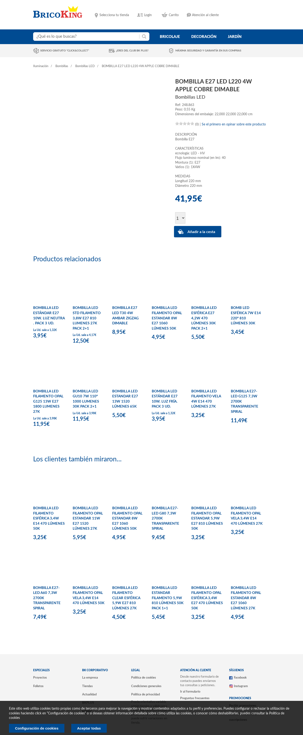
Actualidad (89, 694)
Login (148, 15)
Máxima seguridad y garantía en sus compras (208, 50)
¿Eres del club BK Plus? (132, 50)
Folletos (38, 686)
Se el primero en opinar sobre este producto (234, 124)
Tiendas (87, 686)
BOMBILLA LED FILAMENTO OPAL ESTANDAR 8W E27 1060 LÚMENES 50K (167, 318)
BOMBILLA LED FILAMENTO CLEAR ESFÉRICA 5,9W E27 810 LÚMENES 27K (126, 598)
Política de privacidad (145, 694)
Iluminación (40, 66)
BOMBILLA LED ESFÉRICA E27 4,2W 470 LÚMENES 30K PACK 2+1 (204, 318)
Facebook (240, 677)
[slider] (184, 123)
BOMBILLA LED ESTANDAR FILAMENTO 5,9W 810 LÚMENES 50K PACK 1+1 (167, 598)
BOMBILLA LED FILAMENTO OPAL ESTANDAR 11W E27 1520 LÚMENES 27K (88, 518)
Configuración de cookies (36, 728)
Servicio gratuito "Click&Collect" (64, 50)
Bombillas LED (85, 66)
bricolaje (170, 37)
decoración (203, 37)
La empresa (90, 677)
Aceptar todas (89, 728)
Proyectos (40, 677)
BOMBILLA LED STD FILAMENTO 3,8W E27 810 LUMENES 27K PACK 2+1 (87, 318)
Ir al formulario (190, 691)
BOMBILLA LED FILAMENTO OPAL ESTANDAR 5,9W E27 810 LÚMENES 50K (207, 518)
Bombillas (61, 66)
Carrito (174, 15)
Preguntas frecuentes (194, 698)
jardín (234, 37)
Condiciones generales (146, 686)
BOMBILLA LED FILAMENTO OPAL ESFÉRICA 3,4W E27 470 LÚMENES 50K (207, 598)
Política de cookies (143, 677)
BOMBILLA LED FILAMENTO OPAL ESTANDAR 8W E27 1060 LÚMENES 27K (246, 598)
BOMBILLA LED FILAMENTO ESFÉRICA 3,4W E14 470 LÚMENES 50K (49, 518)
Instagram (241, 686)
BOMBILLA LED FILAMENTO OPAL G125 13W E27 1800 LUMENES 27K (48, 401)
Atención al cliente (205, 15)
